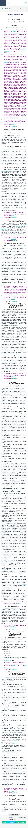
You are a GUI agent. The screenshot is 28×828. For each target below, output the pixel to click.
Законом (6, 62)
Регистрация (11, 822)
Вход (4, 822)
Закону (25, 584)
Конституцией (5, 171)
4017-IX (13, 124)
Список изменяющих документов (14, 27)
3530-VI (13, 665)
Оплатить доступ (20, 822)
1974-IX (12, 791)
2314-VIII (13, 239)
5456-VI (14, 31)
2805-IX (12, 289)
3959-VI (17, 740)
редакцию (14, 117)
